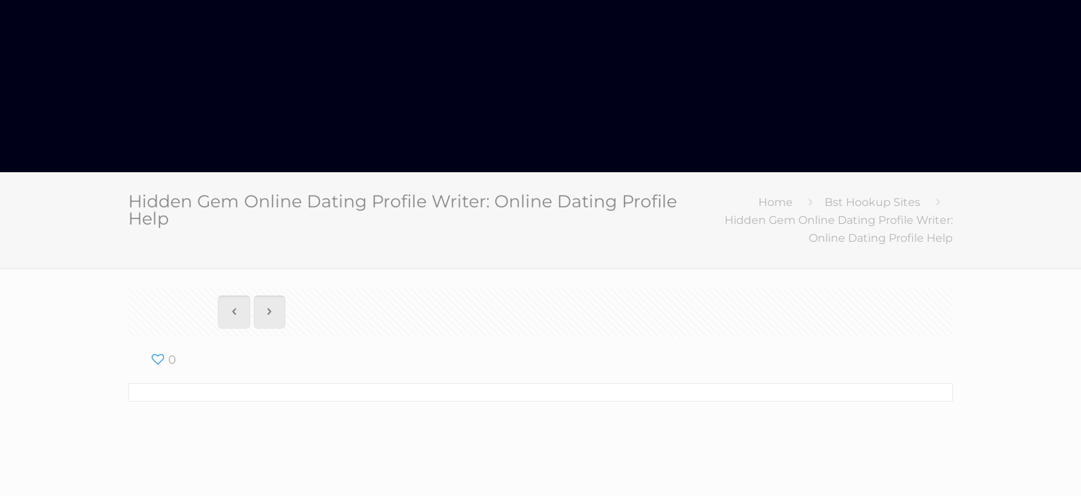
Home (775, 202)
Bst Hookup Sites (872, 202)
